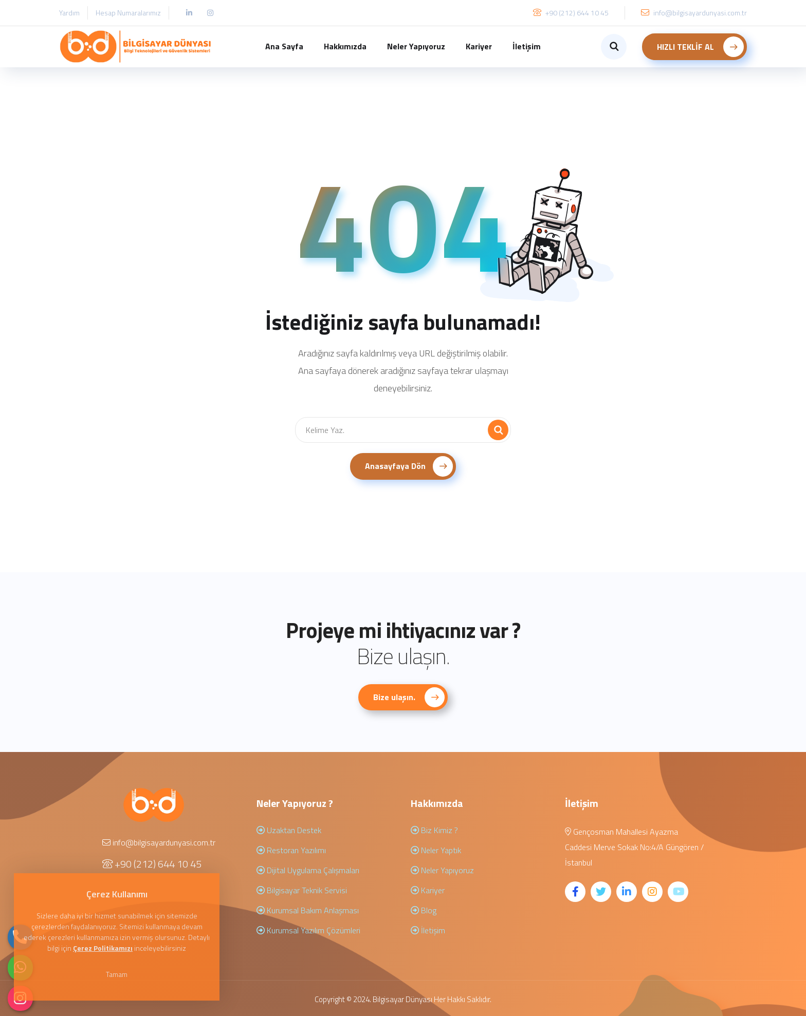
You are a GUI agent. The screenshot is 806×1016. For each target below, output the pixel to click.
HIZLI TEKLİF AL (700, 46)
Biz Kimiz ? (434, 830)
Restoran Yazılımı (291, 850)
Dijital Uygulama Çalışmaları (308, 870)
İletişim (526, 46)
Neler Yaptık (436, 850)
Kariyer (479, 46)
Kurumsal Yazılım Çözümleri (308, 930)
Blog (423, 910)
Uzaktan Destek (289, 830)
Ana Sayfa (284, 46)
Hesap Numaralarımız (128, 12)
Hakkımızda (345, 46)
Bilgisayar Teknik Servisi (302, 890)
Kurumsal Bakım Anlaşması (308, 910)
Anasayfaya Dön (409, 466)
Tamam (118, 974)
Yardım (69, 12)
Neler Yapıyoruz (416, 46)
